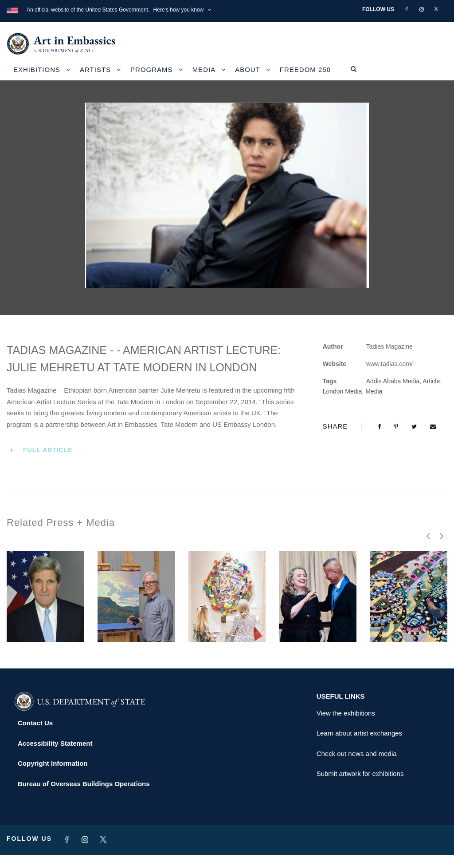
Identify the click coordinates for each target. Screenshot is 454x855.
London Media (342, 391)
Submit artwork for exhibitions (360, 773)
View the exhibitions (346, 713)
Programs (151, 69)
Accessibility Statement (55, 743)
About (247, 69)
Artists (95, 69)
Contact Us (35, 723)
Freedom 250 (305, 69)
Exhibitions (36, 69)
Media (204, 69)
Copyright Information (53, 763)
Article (431, 381)
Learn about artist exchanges (359, 733)
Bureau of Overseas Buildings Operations (84, 783)
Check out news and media (357, 753)
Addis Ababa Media (393, 381)
